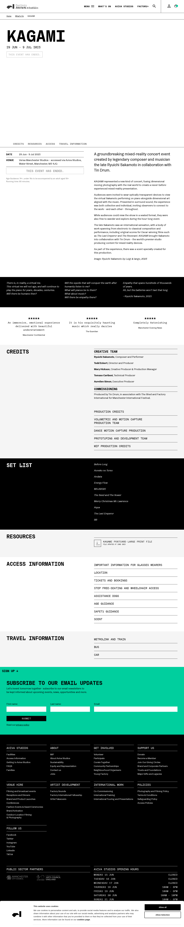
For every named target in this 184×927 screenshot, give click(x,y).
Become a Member (146, 758)
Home (9, 16)
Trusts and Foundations (149, 770)
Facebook (11, 834)
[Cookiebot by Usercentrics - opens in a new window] (16, 922)
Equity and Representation (63, 766)
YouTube (11, 846)
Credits (18, 143)
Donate (141, 754)
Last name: (55, 704)
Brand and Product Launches (21, 799)
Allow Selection (163, 907)
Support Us (145, 748)
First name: (12, 704)
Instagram (12, 842)
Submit (26, 718)
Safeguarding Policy (147, 799)
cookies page (83, 911)
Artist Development (65, 785)
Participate (99, 758)
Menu (89, 6)
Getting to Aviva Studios (18, 762)
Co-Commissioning (103, 791)
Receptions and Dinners (18, 795)
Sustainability (57, 762)
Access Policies (145, 802)
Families (11, 770)
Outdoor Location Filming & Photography (19, 816)
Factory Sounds (58, 791)
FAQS (9, 766)
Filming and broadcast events (21, 791)
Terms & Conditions (147, 795)
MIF (52, 754)
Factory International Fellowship (66, 795)
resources (35, 143)
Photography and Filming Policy (153, 791)
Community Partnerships (106, 766)
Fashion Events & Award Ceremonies (25, 806)
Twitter (10, 838)
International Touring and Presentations (113, 799)
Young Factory (101, 773)
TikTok (10, 854)
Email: (97, 704)
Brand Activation (15, 810)
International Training (104, 795)
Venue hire (15, 785)
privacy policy (22, 724)
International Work (109, 785)
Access (50, 143)
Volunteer (98, 754)
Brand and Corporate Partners (152, 766)
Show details (145, 922)
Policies (144, 785)
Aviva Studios (124, 6)
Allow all (163, 899)
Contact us (55, 770)
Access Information (16, 758)
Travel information (73, 143)
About (54, 748)
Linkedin (11, 850)
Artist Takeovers (58, 799)
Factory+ (143, 6)
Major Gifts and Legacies (149, 773)
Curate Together (102, 762)
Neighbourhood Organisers (107, 770)
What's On (104, 6)
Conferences (13, 802)
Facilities (11, 754)
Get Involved (104, 748)
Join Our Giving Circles (148, 762)
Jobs (52, 773)
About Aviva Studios (60, 758)
